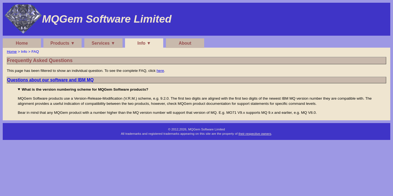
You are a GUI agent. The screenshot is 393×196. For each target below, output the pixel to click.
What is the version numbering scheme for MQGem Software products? (85, 89)
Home (22, 43)
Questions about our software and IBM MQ (50, 80)
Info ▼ (144, 43)
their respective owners (255, 133)
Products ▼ (62, 43)
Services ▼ (103, 43)
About (185, 43)
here (160, 71)
